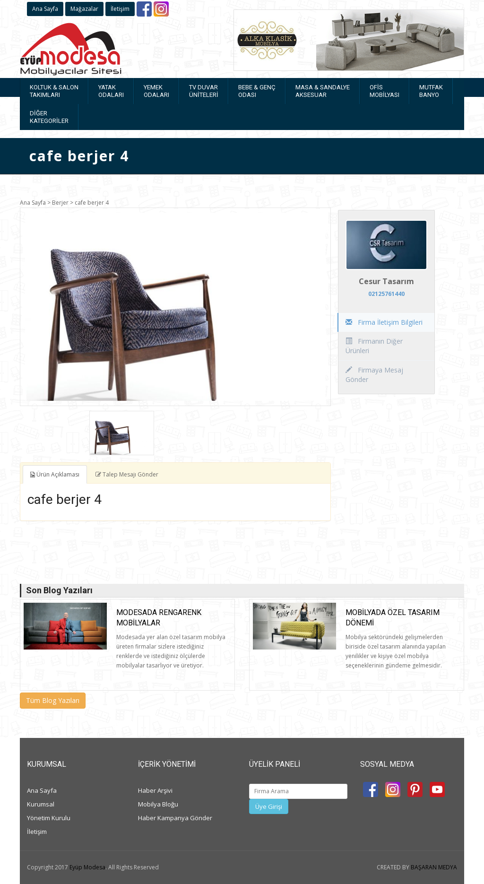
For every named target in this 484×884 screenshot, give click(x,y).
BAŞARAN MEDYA (434, 867)
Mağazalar (84, 9)
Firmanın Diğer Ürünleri (374, 346)
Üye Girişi (268, 806)
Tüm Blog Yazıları (52, 700)
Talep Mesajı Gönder (126, 474)
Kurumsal (40, 804)
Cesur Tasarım (386, 281)
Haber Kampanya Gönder (175, 818)
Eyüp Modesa (87, 867)
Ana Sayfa (45, 9)
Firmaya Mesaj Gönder (374, 374)
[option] (175, 307)
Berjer (60, 203)
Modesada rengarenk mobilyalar (158, 617)
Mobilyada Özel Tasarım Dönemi (393, 617)
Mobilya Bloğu (158, 804)
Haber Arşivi (155, 790)
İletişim (120, 9)
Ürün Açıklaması (54, 474)
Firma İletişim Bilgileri (384, 322)
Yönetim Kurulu (48, 818)
